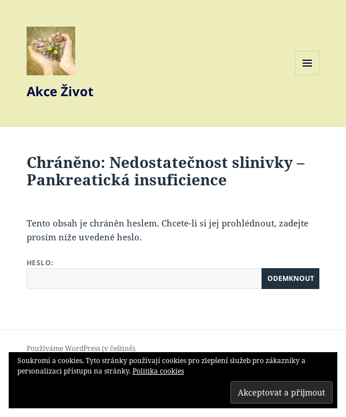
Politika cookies (158, 371)
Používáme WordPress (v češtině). (82, 348)
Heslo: (173, 273)
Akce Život (60, 91)
